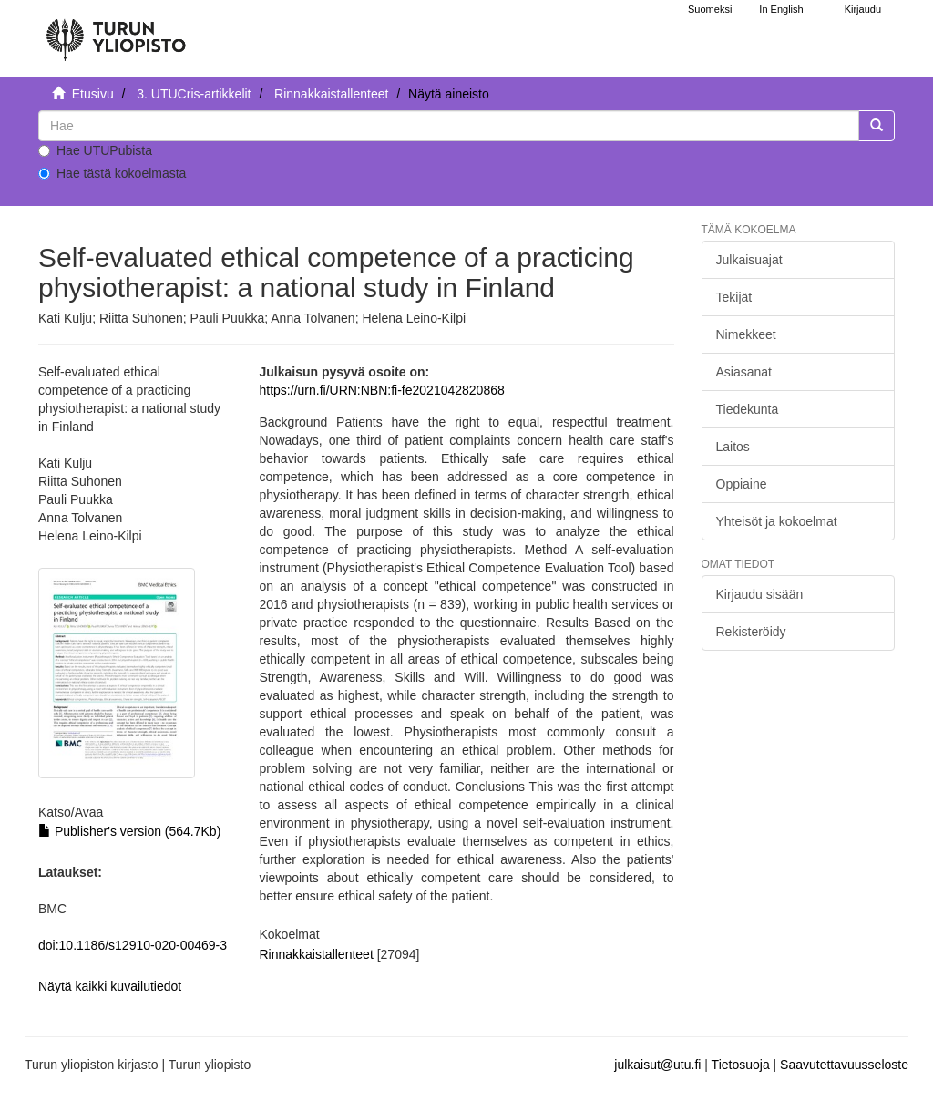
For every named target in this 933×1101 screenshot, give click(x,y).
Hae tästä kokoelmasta (112, 173)
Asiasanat (744, 372)
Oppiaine (741, 484)
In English (781, 9)
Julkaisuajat (749, 259)
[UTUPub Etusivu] (116, 32)
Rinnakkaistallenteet (331, 94)
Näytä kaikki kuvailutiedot (109, 986)
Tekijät (734, 297)
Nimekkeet (746, 334)
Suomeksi (710, 9)
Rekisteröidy (751, 631)
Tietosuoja (741, 1064)
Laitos (733, 446)
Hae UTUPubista (95, 150)
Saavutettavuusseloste (844, 1064)
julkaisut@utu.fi (657, 1064)
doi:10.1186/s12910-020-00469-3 (132, 945)
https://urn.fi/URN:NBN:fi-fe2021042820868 (382, 390)
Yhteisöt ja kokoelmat (776, 521)
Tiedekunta (747, 409)
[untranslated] (448, 125)
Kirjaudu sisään (760, 594)
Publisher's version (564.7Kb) (129, 831)
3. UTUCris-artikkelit (194, 94)
